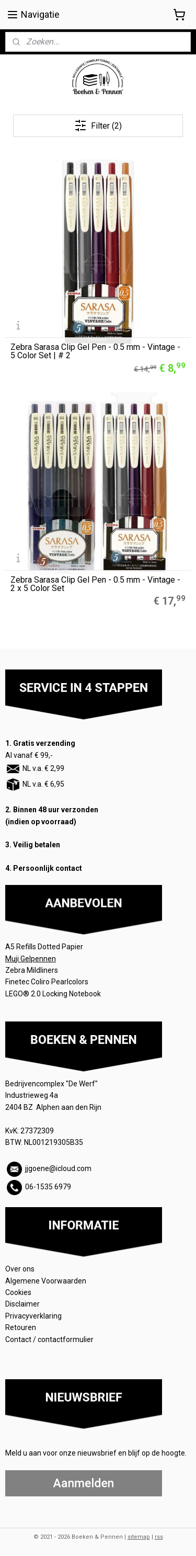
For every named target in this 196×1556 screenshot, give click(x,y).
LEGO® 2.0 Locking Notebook (53, 994)
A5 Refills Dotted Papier (44, 946)
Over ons (19, 1269)
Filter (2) (98, 125)
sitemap (139, 1537)
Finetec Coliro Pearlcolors (46, 982)
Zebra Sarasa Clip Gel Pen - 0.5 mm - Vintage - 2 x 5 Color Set (95, 584)
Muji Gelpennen (30, 959)
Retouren (21, 1327)
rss (159, 1537)
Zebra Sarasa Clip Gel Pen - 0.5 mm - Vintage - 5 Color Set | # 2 (95, 351)
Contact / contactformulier (49, 1339)
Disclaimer (22, 1304)
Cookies (19, 1292)
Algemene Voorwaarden (46, 1281)
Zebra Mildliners (32, 970)
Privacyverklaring (33, 1316)
